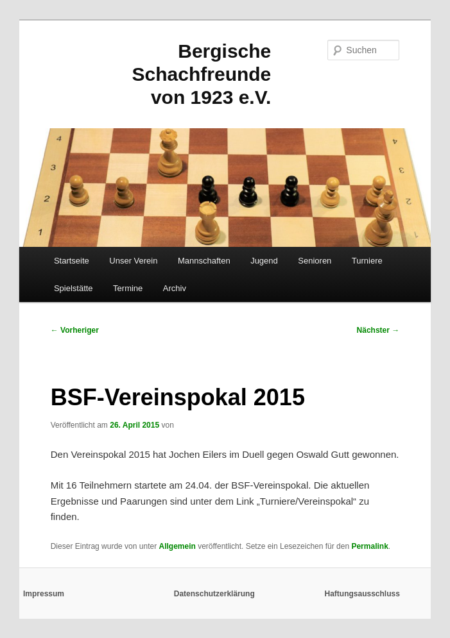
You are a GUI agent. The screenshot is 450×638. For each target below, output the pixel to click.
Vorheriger (75, 330)
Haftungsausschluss (362, 593)
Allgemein (177, 546)
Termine (128, 288)
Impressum (43, 593)
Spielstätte (73, 288)
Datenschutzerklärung (214, 593)
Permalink (369, 546)
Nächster (378, 330)
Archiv (174, 288)
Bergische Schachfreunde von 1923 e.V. (202, 74)
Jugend (264, 260)
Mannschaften (204, 260)
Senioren (314, 260)
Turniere (367, 260)
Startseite (71, 260)
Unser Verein (133, 260)
